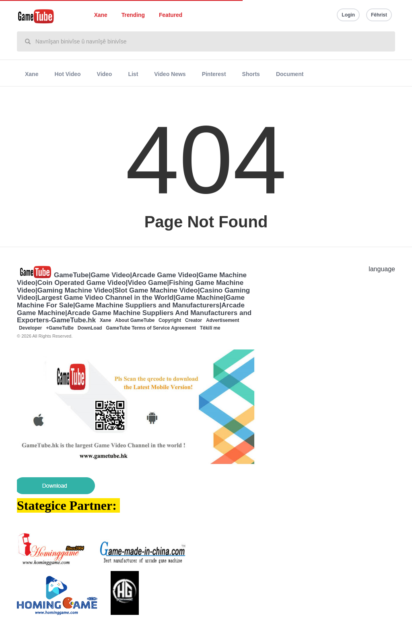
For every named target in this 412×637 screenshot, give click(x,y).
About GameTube (134, 320)
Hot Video (67, 74)
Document (289, 74)
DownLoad (90, 328)
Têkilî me (210, 328)
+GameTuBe (60, 328)
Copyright (170, 320)
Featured (170, 15)
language (382, 269)
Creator (193, 320)
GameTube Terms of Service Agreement (151, 328)
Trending (133, 15)
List (133, 74)
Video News (169, 74)
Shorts (251, 74)
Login (348, 15)
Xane (100, 15)
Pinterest (214, 74)
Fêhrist (379, 15)
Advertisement (222, 320)
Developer (30, 328)
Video (104, 74)
